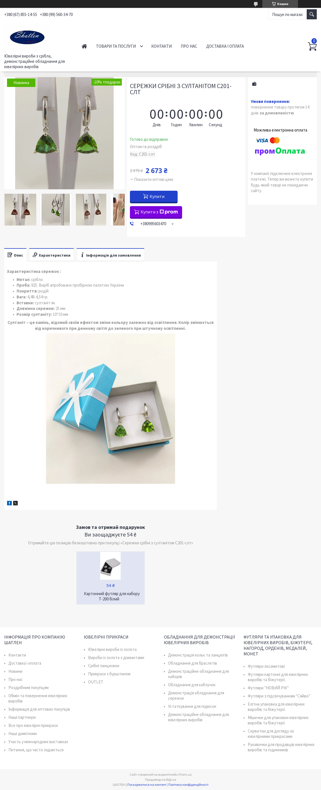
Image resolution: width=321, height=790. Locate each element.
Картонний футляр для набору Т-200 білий (112, 596)
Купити (157, 196)
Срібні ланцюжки (103, 665)
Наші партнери (22, 717)
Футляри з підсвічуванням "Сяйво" (279, 696)
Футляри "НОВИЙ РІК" (268, 687)
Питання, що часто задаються (35, 749)
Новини (15, 671)
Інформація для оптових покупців (39, 709)
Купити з (159, 212)
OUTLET (95, 682)
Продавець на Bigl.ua (160, 779)
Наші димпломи (22, 733)
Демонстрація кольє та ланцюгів (198, 655)
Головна (84, 46)
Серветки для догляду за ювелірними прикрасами (271, 733)
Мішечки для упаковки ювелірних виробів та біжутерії (278, 720)
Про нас (189, 46)
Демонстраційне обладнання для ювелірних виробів (198, 717)
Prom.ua (185, 774)
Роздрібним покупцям (28, 687)
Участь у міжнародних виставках (38, 741)
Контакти (161, 46)
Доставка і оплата (225, 46)
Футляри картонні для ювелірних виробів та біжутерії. (278, 677)
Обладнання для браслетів (192, 663)
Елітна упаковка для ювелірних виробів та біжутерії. (276, 706)
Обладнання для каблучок (191, 684)
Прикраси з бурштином (109, 673)
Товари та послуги (116, 46)
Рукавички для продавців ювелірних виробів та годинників (281, 747)
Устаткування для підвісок (192, 706)
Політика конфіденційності (188, 784)
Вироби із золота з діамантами (116, 657)
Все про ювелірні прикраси (33, 725)
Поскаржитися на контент (146, 784)
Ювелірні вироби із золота (112, 649)
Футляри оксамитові (266, 666)
